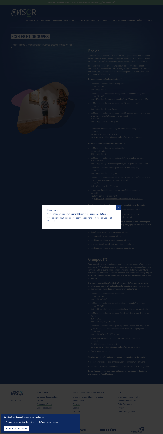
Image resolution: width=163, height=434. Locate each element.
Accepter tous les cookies (16, 428)
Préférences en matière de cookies (20, 422)
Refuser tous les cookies (49, 422)
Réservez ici (53, 208)
